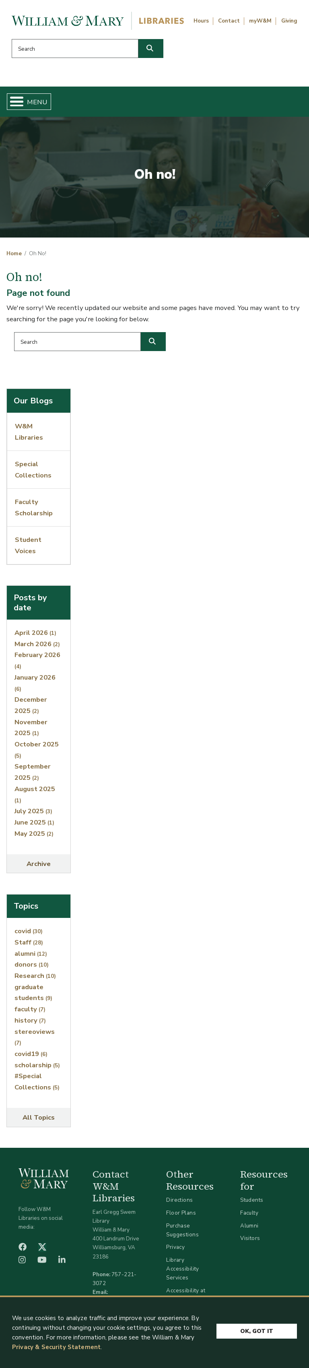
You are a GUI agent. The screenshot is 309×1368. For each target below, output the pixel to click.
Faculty (249, 1213)
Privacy (175, 1247)
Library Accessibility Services (182, 1268)
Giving (289, 21)
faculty (29, 1009)
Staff (28, 942)
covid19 (30, 1053)
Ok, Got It (256, 1331)
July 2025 (33, 811)
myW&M (260, 21)
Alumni (249, 1226)
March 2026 (37, 644)
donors (31, 964)
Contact (229, 21)
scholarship (37, 1065)
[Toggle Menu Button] (13, 101)
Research (35, 975)
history (30, 1020)
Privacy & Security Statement (56, 1349)
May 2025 (34, 833)
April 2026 (35, 632)
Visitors (250, 1238)
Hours (201, 21)
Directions (179, 1200)
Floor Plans (181, 1213)
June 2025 (34, 822)
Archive (39, 863)
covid (28, 931)
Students (251, 1200)
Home (14, 253)
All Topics (39, 1117)
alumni (30, 953)
